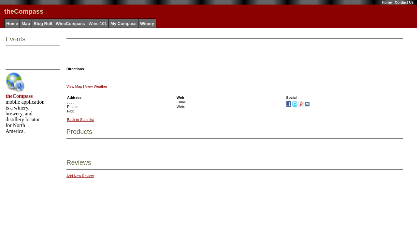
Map (26, 23)
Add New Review (80, 176)
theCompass (19, 96)
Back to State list (80, 120)
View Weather (96, 86)
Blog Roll (43, 23)
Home (387, 2)
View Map (74, 86)
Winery (147, 23)
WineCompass (70, 23)
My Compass (123, 23)
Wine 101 (98, 23)
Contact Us (404, 2)
